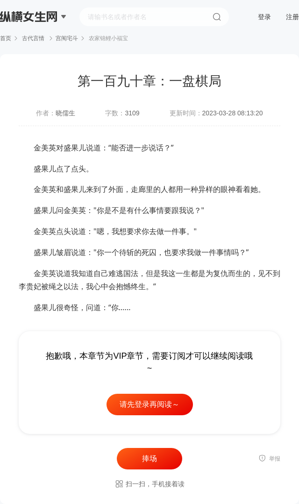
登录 (264, 17)
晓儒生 (65, 113)
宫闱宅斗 (67, 38)
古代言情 (33, 38)
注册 (292, 17)
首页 (5, 38)
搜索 (216, 16)
